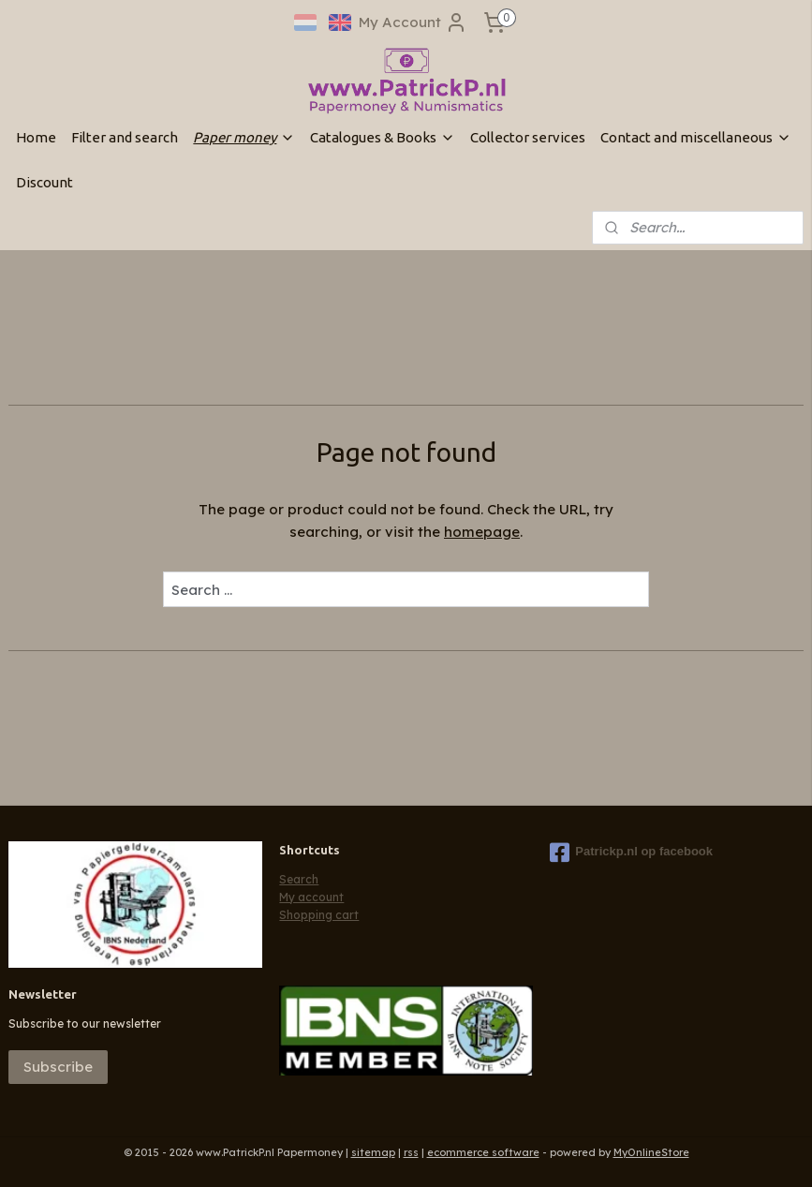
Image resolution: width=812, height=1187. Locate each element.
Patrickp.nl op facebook (631, 852)
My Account (413, 22)
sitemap (373, 1152)
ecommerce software (483, 1152)
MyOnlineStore (651, 1152)
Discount (44, 182)
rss (411, 1152)
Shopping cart (319, 915)
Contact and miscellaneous (695, 137)
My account (311, 897)
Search (298, 879)
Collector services (527, 137)
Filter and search (124, 137)
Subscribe (58, 1067)
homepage (482, 532)
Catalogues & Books (382, 137)
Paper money (244, 137)
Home (36, 137)
